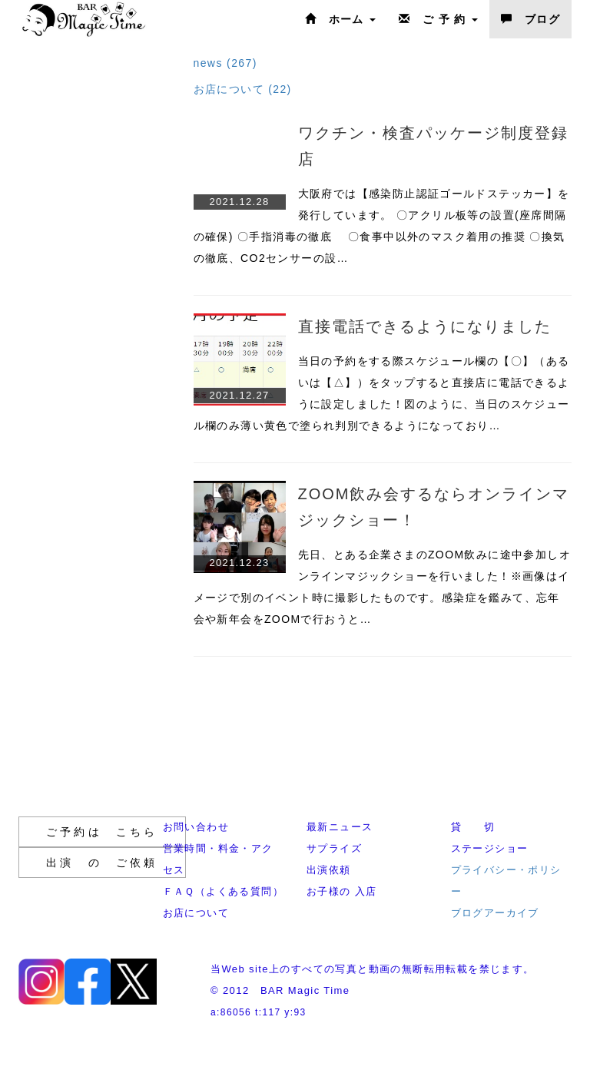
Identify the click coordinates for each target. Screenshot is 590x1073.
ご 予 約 (438, 19)
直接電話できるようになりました (425, 326)
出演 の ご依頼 (102, 862)
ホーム (340, 19)
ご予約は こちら (102, 832)
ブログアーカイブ (495, 913)
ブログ (530, 19)
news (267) (225, 63)
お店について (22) (243, 89)
